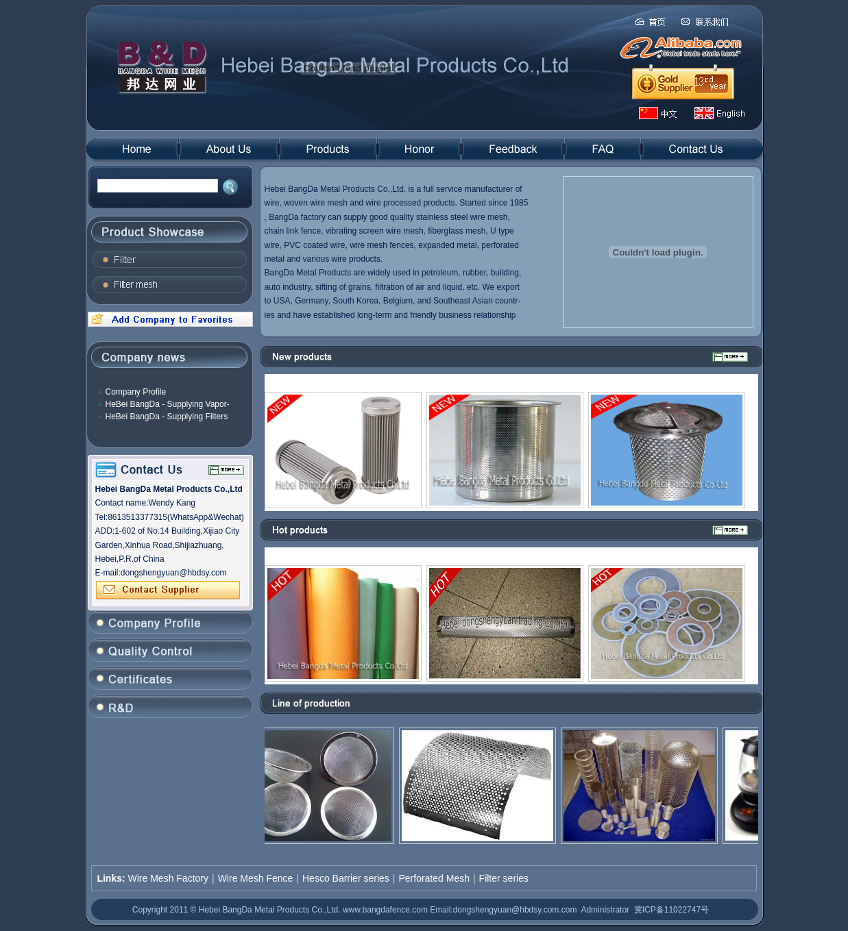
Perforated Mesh (434, 878)
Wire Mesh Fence (255, 878)
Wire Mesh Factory (168, 878)
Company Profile (136, 392)
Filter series (504, 878)
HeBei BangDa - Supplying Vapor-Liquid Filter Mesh (168, 404)
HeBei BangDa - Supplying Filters (167, 416)
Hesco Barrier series (345, 878)
